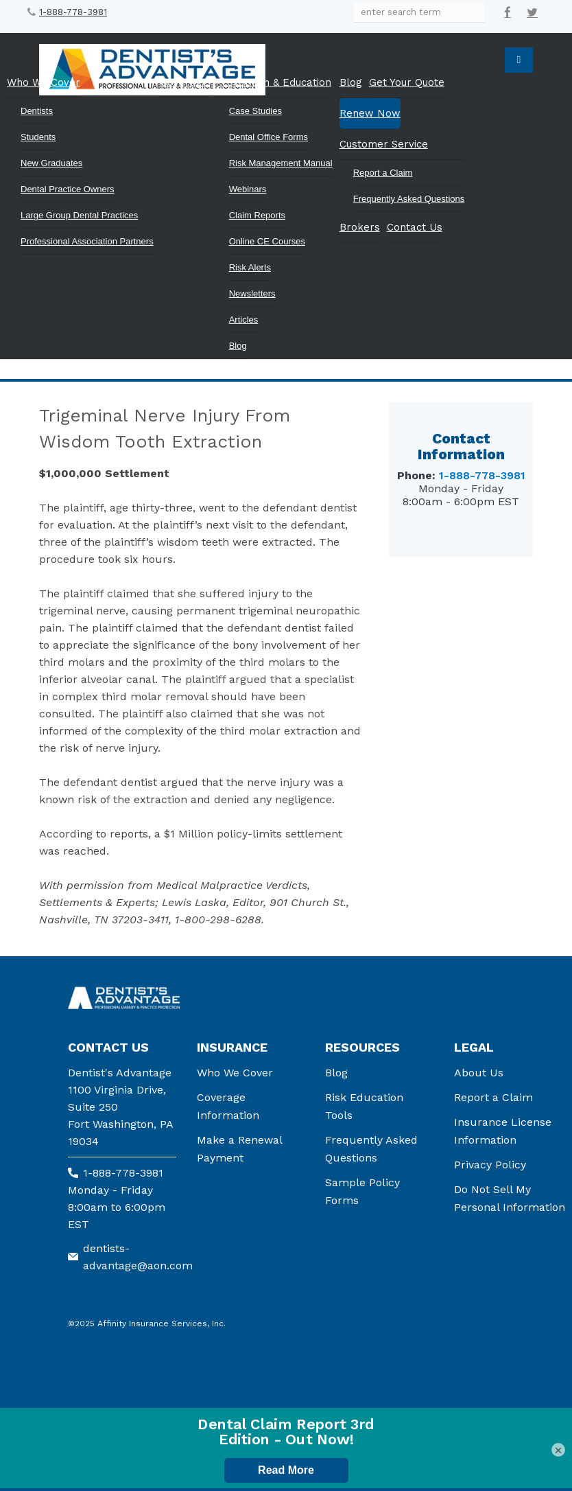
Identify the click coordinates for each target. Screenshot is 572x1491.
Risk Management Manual (281, 163)
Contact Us (414, 227)
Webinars (248, 189)
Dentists (37, 111)
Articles (244, 319)
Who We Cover (43, 82)
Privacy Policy (490, 1164)
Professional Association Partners (87, 241)
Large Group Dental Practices (79, 215)
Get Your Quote (406, 82)
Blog (238, 345)
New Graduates (51, 163)
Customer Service (383, 144)
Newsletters (252, 293)
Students (38, 137)
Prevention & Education (273, 82)
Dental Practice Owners (68, 189)
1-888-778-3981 (73, 12)
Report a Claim (383, 172)
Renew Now (370, 113)
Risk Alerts (250, 267)
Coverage (184, 82)
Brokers (359, 227)
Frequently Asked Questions (409, 199)
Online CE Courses (267, 241)
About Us (478, 1072)
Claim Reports (257, 215)
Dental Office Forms (268, 137)
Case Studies (255, 111)
